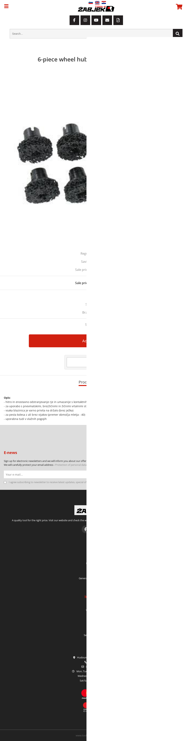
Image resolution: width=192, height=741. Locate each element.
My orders (96, 558)
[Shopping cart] (178, 6)
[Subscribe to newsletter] (184, 474)
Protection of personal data (70, 465)
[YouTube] (96, 20)
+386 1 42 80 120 (96, 662)
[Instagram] (85, 20)
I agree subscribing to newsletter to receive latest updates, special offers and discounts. (58, 482)
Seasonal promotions (96, 635)
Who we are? (96, 605)
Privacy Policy (96, 583)
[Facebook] (74, 20)
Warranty (96, 620)
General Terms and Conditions (96, 578)
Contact (96, 615)
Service (96, 625)
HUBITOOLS (101, 312)
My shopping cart (96, 563)
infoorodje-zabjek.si (98, 666)
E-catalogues (96, 630)
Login (96, 568)
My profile (96, 553)
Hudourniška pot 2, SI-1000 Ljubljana (96, 657)
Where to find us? (96, 610)
